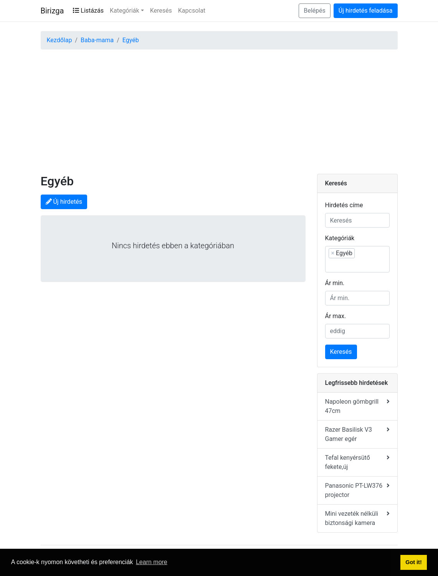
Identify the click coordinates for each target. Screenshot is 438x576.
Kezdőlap (59, 40)
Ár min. (335, 283)
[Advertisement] (219, 107)
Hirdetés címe (344, 205)
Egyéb (130, 40)
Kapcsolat (191, 10)
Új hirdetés (64, 201)
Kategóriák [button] (124, 10)
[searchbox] (357, 264)
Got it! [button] (413, 562)
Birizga (52, 10)
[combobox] (357, 259)
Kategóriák (340, 238)
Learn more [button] (151, 562)
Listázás (88, 10)
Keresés (161, 10)
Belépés (315, 10)
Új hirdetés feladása (366, 10)
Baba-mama (97, 40)
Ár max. (335, 316)
